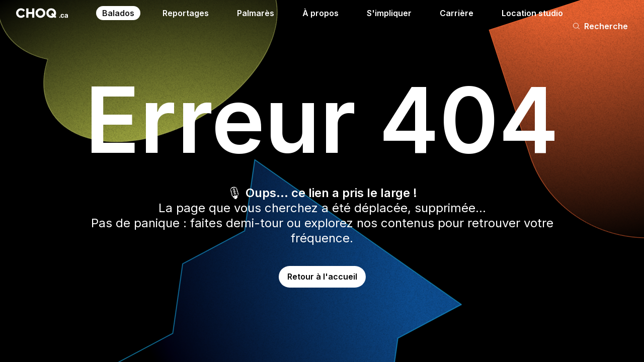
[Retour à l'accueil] (42, 13)
